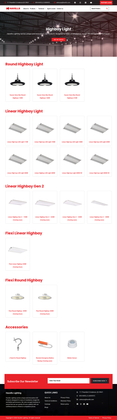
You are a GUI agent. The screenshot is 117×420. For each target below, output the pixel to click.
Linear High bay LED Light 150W (44, 142)
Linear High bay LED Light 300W (17, 173)
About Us (26, 8)
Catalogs (47, 404)
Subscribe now (100, 381)
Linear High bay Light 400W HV (99, 173)
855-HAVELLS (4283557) (42, 2)
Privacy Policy (65, 397)
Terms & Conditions (51, 401)
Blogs (46, 407)
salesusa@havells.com (63, 2)
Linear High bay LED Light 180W (72, 142)
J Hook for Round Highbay (17, 358)
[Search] (107, 8)
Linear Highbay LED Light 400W (45, 173)
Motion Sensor (72, 358)
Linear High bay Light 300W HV (72, 173)
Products (33, 8)
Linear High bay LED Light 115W (17, 142)
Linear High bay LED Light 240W (99, 142)
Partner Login (106, 3)
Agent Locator (51, 8)
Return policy (65, 404)
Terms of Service (94, 418)
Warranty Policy (66, 401)
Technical (42, 8)
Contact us (60, 8)
